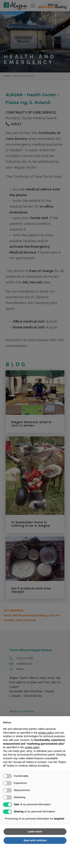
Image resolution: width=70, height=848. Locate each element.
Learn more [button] (35, 831)
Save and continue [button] (35, 840)
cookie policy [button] (32, 747)
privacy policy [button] (46, 732)
